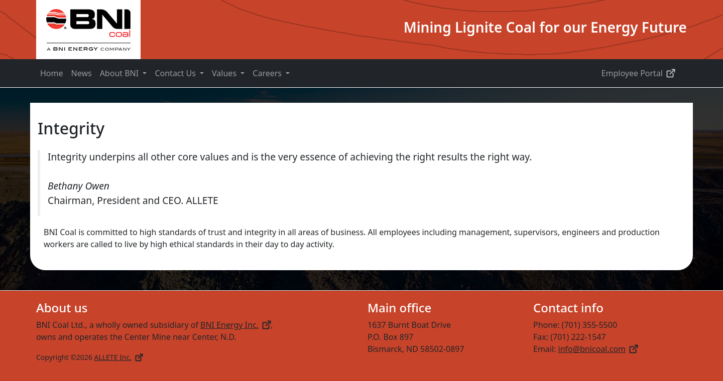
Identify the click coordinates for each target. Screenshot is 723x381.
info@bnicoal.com (598, 348)
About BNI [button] (120, 73)
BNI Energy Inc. (235, 324)
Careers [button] (268, 73)
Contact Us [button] (176, 73)
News (81, 73)
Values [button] (225, 73)
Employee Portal (638, 73)
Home (51, 73)
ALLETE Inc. (118, 357)
